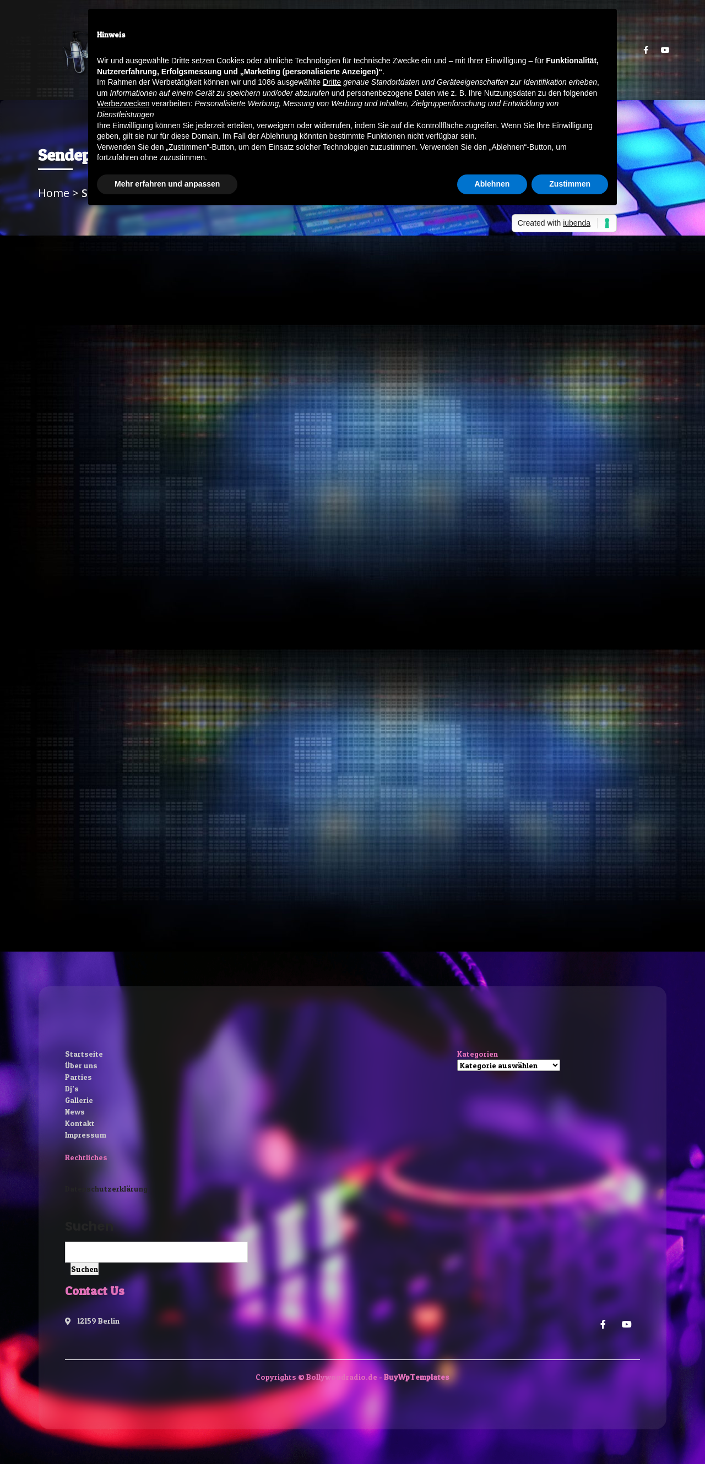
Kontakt (80, 1123)
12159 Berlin (92, 1321)
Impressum (85, 1134)
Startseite (84, 1053)
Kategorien (477, 1053)
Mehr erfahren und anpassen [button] (167, 183)
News (75, 1111)
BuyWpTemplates (416, 1376)
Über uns (81, 1065)
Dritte (332, 82)
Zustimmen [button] (569, 183)
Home (55, 192)
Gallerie (79, 1100)
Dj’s (72, 1088)
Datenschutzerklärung (106, 1188)
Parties (78, 1076)
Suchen (89, 1226)
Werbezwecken (123, 103)
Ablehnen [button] (492, 183)
